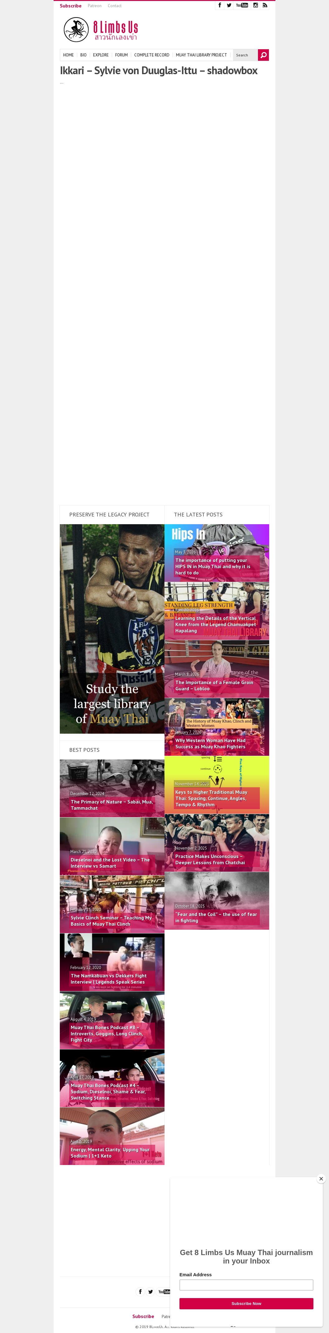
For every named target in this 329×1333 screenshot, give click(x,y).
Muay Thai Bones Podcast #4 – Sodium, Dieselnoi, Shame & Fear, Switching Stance (108, 1091)
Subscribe (71, 5)
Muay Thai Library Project (201, 55)
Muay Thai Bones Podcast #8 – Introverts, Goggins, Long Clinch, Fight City (107, 1033)
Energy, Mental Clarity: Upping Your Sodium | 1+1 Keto (110, 1152)
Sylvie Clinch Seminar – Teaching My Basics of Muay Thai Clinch (111, 920)
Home (68, 55)
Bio (83, 55)
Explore (101, 55)
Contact (115, 5)
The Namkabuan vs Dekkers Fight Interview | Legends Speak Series (109, 978)
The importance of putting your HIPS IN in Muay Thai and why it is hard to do (212, 566)
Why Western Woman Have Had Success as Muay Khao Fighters (210, 743)
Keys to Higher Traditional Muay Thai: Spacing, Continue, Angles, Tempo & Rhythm (211, 798)
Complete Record (151, 55)
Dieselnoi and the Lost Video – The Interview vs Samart (110, 862)
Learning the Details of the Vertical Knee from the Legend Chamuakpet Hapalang (215, 624)
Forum (121, 55)
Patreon (95, 5)
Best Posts (84, 749)
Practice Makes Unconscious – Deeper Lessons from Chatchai (210, 859)
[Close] (321, 1178)
